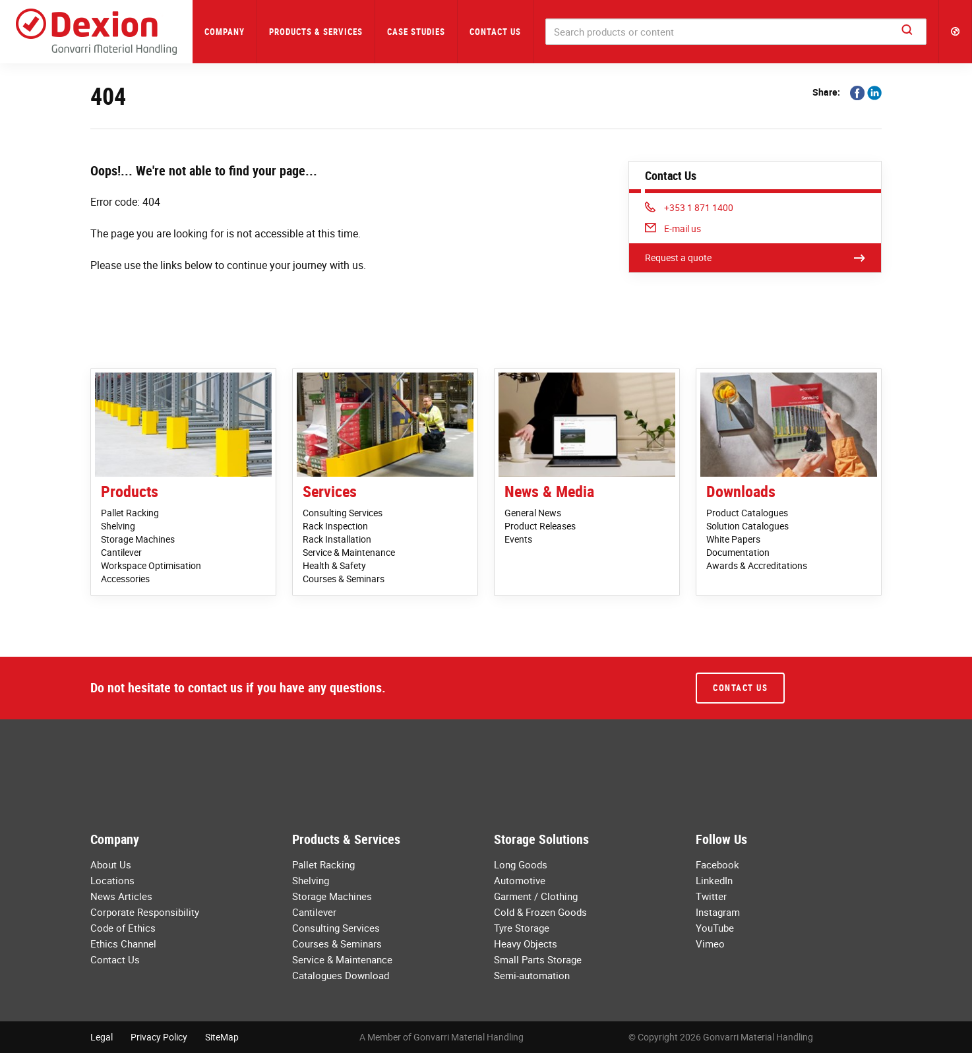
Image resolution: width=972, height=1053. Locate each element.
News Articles (121, 896)
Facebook (717, 864)
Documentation (738, 552)
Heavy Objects (525, 943)
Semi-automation (532, 975)
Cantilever (121, 552)
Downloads (740, 491)
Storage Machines (138, 539)
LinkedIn (714, 880)
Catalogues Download (340, 975)
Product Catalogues (747, 512)
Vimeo (710, 943)
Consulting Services (342, 512)
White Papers (733, 539)
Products (129, 491)
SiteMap (222, 1037)
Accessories (125, 578)
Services (330, 491)
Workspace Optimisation (151, 565)
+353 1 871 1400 (689, 207)
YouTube (715, 927)
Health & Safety (334, 565)
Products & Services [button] (316, 32)
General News (532, 512)
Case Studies (416, 32)
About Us (110, 864)
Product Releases (540, 526)
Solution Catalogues (747, 526)
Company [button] (224, 32)
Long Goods (520, 864)
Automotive (519, 880)
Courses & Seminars (343, 578)
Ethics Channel (123, 943)
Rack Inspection (335, 526)
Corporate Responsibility (144, 911)
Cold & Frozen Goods (540, 911)
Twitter (711, 896)
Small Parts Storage (538, 959)
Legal (101, 1037)
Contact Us (495, 32)
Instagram (718, 911)
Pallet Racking (130, 512)
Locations (112, 880)
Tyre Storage (521, 927)
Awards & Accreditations (756, 565)
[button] (955, 31)
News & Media (549, 491)
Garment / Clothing (536, 896)
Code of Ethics (123, 927)
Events (518, 539)
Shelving (118, 526)
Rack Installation (337, 539)
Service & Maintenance (349, 552)
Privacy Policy (159, 1037)
